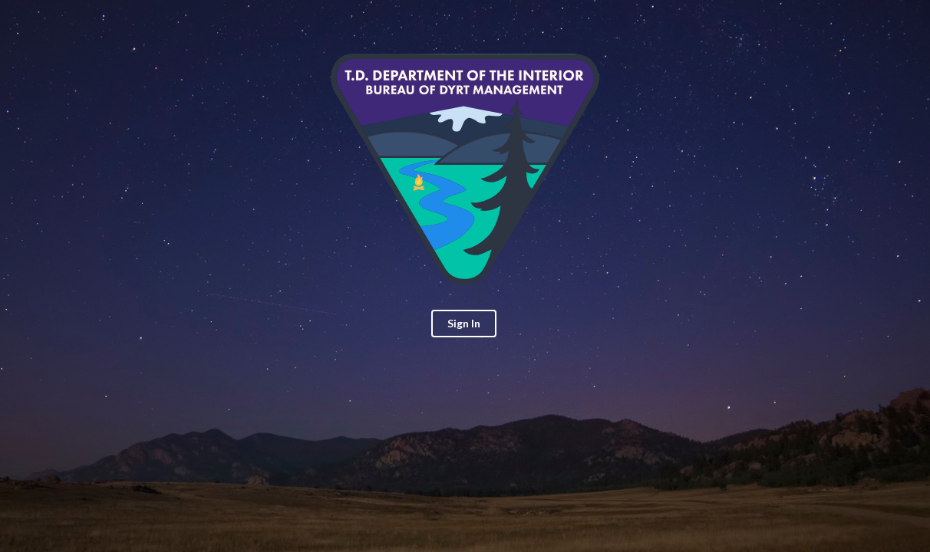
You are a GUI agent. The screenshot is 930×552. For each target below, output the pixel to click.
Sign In (463, 323)
